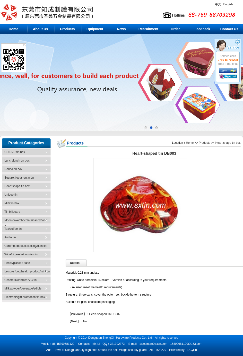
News (121, 29)
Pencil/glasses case (17, 263)
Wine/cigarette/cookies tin (21, 254)
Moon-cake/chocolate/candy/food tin (25, 222)
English (228, 4)
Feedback (202, 29)
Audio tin (10, 237)
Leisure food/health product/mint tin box (27, 273)
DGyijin (192, 350)
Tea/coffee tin (13, 229)
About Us (40, 29)
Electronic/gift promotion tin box (24, 297)
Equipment (94, 29)
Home (13, 29)
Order (175, 29)
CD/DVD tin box (14, 152)
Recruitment (148, 29)
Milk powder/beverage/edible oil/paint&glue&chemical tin (23, 290)
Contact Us (229, 29)
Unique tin (10, 194)
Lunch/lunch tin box (16, 160)
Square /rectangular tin (19, 177)
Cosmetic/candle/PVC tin (20, 280)
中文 (218, 4)
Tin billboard (12, 211)
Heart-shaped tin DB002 (105, 314)
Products (67, 29)
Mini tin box (11, 203)
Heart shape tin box (17, 186)
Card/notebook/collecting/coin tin (25, 246)
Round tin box (13, 169)
